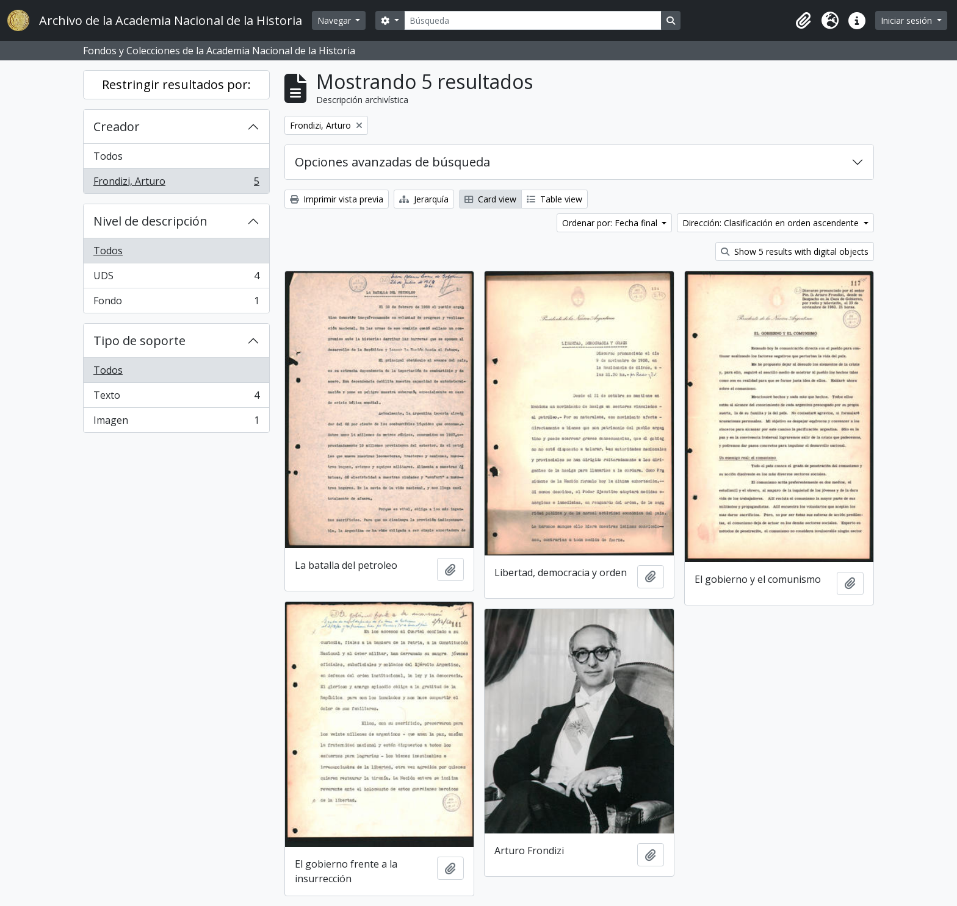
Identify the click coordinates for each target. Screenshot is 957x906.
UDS (176, 278)
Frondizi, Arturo (176, 183)
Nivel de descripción (150, 221)
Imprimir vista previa (336, 199)
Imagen (176, 422)
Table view (554, 199)
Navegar (335, 20)
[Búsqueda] (533, 20)
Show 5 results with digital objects (795, 251)
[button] (803, 20)
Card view (490, 199)
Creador (116, 126)
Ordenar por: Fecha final (611, 223)
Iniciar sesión (907, 20)
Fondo (176, 303)
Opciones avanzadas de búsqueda (392, 162)
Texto (176, 398)
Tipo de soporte (139, 340)
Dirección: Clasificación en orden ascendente (771, 223)
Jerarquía (424, 199)
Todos (108, 156)
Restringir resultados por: (176, 84)
